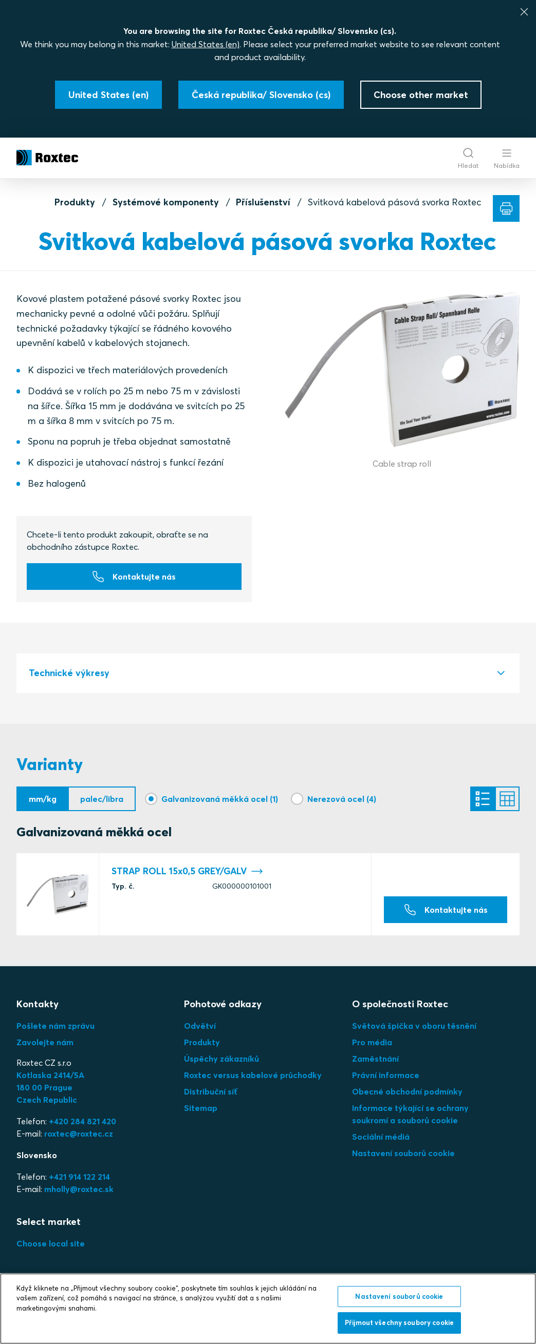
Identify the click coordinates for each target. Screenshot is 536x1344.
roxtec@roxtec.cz (78, 1133)
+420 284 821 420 (82, 1121)
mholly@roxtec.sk (79, 1189)
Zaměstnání (375, 1058)
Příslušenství (263, 202)
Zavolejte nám (44, 1042)
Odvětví (200, 1026)
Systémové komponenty (166, 202)
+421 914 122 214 (79, 1177)
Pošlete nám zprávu (55, 1026)
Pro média (372, 1042)
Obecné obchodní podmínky (407, 1091)
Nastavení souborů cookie (403, 1153)
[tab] (268, 673)
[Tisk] (506, 208)
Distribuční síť (210, 1091)
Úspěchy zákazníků (221, 1058)
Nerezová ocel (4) (341, 799)
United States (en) (205, 44)
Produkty (74, 202)
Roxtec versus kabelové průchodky (253, 1075)
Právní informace (385, 1075)
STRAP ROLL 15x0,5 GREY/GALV (187, 871)
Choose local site (50, 1243)
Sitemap (200, 1108)
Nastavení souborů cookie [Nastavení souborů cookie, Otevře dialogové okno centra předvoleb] (399, 1296)
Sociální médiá (381, 1136)
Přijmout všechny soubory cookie (399, 1322)
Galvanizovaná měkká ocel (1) (219, 799)
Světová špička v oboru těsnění (414, 1026)
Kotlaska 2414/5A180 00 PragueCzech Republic (50, 1087)
